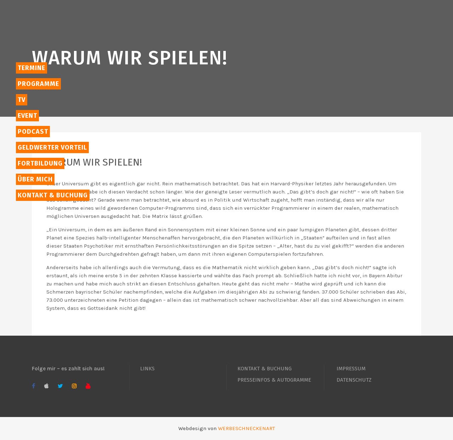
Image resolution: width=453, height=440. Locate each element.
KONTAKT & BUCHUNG (264, 368)
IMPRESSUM (351, 368)
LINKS (147, 368)
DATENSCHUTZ (354, 380)
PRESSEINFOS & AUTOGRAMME (274, 380)
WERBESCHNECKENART (246, 428)
